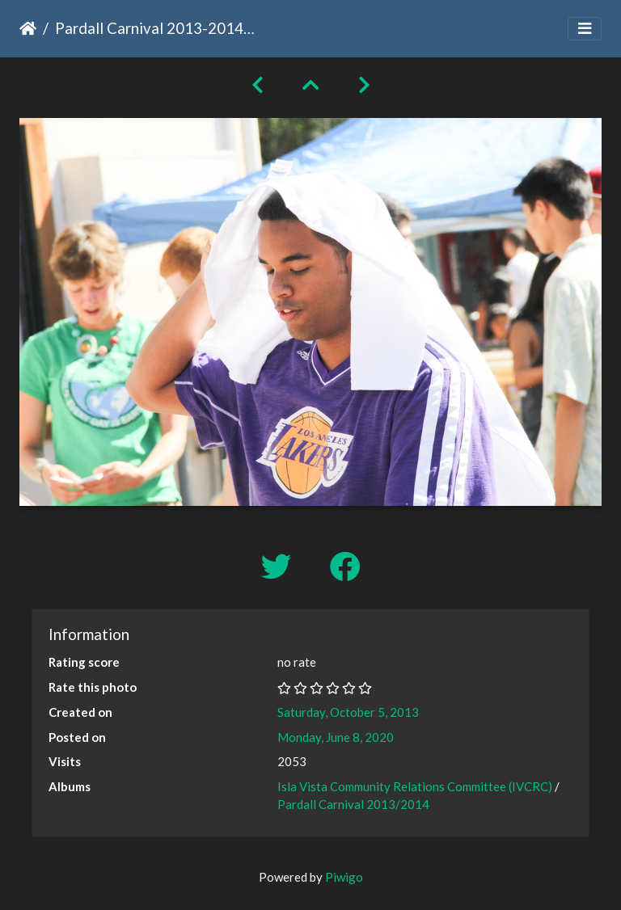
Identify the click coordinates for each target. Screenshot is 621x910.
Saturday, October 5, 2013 (348, 712)
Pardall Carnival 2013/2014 (353, 804)
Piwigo (344, 877)
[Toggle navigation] (585, 28)
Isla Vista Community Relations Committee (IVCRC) (414, 786)
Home (27, 28)
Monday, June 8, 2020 (335, 737)
